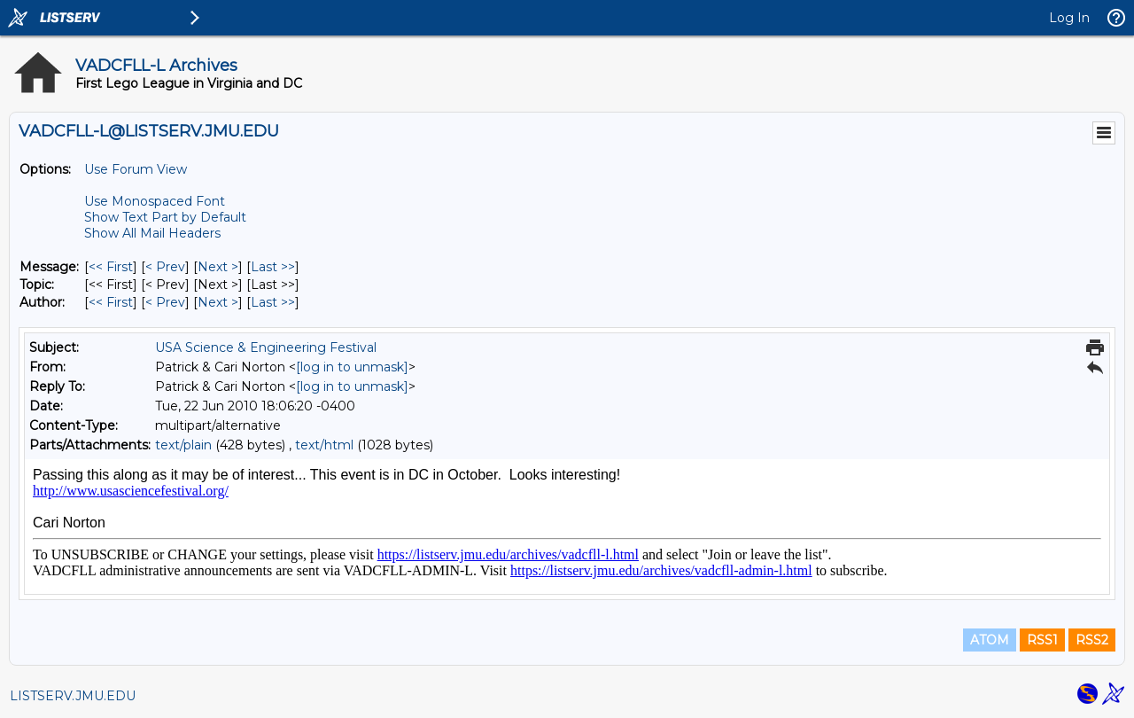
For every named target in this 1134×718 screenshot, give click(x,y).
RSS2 (1092, 640)
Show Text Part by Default (165, 217)
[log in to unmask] (352, 367)
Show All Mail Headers (152, 233)
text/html (324, 445)
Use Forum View (135, 169)
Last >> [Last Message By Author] (273, 302)
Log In (1069, 18)
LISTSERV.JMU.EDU (73, 696)
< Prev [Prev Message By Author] (165, 302)
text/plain (183, 445)
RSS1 (1042, 640)
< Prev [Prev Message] (165, 267)
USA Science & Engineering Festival (266, 347)
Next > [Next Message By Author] (218, 302)
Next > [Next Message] (218, 267)
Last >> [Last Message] (273, 267)
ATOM (989, 640)
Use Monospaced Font (154, 201)
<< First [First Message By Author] (111, 302)
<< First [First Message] (111, 267)
